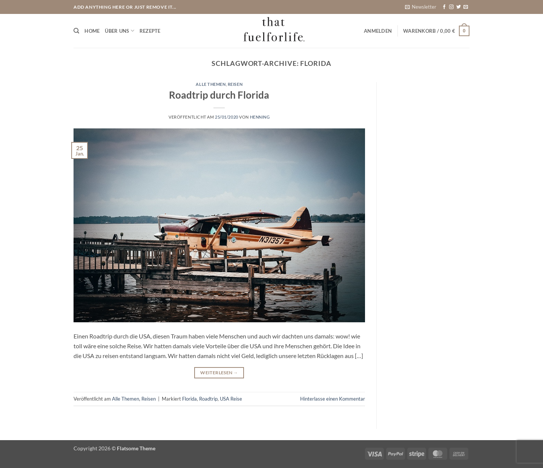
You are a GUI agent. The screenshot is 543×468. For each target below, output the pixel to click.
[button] (420, 6)
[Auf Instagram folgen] (451, 7)
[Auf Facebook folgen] (444, 7)
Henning (260, 116)
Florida (189, 399)
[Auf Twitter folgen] (458, 7)
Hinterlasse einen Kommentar (332, 399)
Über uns (119, 30)
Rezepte (150, 31)
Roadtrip (208, 399)
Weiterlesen (219, 372)
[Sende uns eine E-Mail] (465, 7)
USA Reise (231, 399)
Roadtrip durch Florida (219, 95)
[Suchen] (76, 31)
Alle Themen (210, 84)
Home (92, 31)
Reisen (235, 84)
